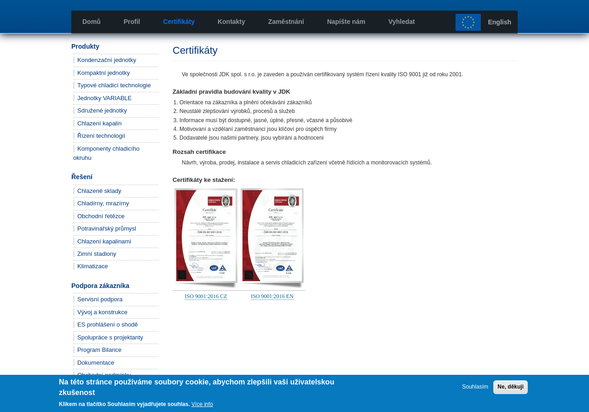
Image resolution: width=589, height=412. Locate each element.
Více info (202, 404)
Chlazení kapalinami (104, 241)
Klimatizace (92, 266)
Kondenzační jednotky (106, 59)
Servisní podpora (99, 299)
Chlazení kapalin (99, 123)
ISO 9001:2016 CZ (206, 296)
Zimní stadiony (96, 253)
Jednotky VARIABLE (104, 98)
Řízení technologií (101, 135)
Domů (91, 21)
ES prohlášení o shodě (107, 324)
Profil (132, 21)
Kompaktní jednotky (103, 72)
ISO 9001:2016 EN (272, 296)
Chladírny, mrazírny (103, 203)
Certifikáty (178, 21)
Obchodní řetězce (101, 216)
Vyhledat (401, 21)
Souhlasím (475, 387)
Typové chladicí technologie (114, 85)
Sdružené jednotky (102, 110)
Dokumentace (95, 362)
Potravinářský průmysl (106, 228)
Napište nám (346, 21)
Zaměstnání (286, 21)
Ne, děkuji (510, 387)
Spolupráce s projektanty (110, 337)
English (499, 22)
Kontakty (231, 21)
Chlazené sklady (99, 190)
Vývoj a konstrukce (102, 312)
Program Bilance (99, 349)
